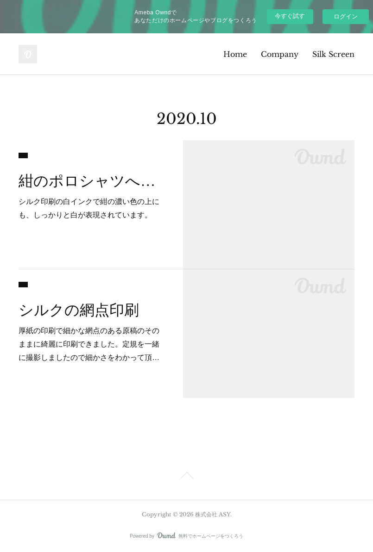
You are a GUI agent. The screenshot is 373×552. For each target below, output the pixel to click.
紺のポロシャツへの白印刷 (93, 181)
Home (235, 54)
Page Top (186, 477)
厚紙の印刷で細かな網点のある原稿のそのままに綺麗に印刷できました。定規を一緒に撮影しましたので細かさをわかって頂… (89, 344)
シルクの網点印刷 (79, 310)
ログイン (346, 16)
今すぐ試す (290, 15)
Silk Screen (333, 54)
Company (279, 54)
